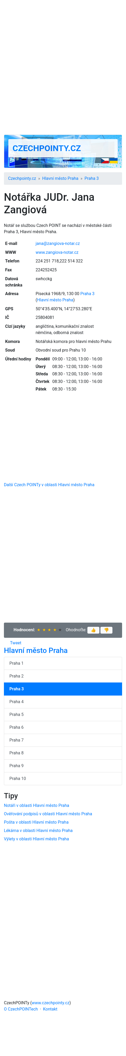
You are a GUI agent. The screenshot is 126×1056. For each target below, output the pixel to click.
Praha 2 (16, 676)
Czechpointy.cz (47, 148)
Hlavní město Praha (60, 178)
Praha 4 (16, 701)
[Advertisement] (63, 67)
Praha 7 (16, 740)
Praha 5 (16, 714)
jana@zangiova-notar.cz (57, 243)
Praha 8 (16, 752)
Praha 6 (16, 727)
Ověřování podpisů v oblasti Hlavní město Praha (48, 813)
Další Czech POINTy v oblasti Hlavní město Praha (49, 484)
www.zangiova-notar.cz (56, 252)
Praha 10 (17, 778)
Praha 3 (92, 178)
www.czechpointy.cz (51, 1002)
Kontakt (50, 1009)
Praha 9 (16, 765)
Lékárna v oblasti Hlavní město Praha (38, 830)
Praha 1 (16, 663)
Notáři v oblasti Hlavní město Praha (36, 805)
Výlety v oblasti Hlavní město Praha (36, 838)
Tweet (15, 642)
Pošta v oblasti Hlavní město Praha (36, 822)
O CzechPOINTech (21, 1009)
